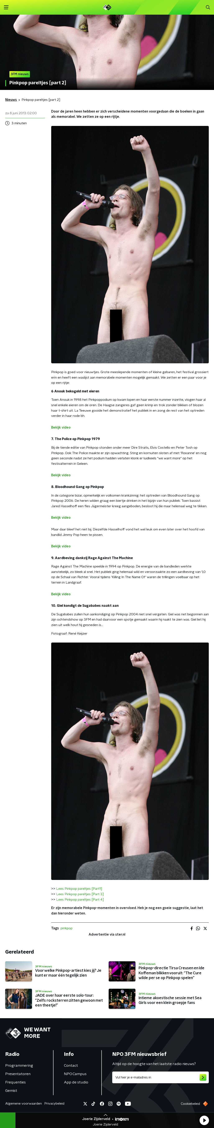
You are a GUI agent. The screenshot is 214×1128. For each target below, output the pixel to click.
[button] (204, 1120)
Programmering (19, 1066)
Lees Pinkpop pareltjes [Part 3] (80, 894)
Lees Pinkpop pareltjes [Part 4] (80, 899)
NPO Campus (75, 1074)
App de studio (76, 1082)
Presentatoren (18, 1074)
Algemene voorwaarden (23, 1103)
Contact (71, 1066)
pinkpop (67, 928)
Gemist (11, 1091)
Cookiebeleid (190, 1103)
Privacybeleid (54, 1103)
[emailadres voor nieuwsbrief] (160, 1077)
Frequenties (15, 1082)
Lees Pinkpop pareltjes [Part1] (79, 888)
